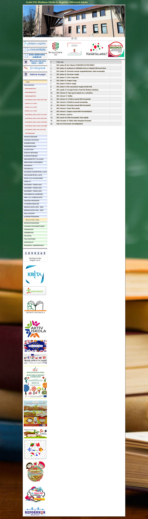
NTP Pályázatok (30, 133)
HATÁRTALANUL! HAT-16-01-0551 (36, 118)
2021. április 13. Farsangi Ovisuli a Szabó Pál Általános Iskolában (77, 90)
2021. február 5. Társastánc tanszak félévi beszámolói (73, 105)
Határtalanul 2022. (30, 96)
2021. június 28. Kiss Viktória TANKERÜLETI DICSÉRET (75, 65)
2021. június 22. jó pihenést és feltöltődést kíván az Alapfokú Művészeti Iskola (81, 68)
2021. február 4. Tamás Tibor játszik (68, 108)
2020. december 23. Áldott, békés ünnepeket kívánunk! (73, 120)
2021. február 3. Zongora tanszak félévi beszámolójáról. (74, 111)
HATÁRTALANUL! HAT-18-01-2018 (36, 99)
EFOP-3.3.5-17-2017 (31, 111)
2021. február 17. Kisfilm (64, 96)
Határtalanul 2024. (30, 92)
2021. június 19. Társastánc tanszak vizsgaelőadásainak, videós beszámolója (80, 71)
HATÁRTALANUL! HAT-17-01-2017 (36, 114)
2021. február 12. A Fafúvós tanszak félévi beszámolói (73, 99)
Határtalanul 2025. (30, 88)
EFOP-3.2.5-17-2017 (31, 107)
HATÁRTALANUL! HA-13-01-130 (35, 129)
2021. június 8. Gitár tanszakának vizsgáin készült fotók (74, 87)
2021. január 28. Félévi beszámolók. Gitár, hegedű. (72, 117)
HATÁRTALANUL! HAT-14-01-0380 (36, 126)
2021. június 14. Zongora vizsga (66, 80)
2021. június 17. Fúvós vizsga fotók (67, 77)
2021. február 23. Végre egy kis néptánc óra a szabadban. (74, 93)
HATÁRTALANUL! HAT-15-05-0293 (36, 122)
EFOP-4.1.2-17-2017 (31, 103)
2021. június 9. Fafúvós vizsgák (66, 83)
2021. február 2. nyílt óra (64, 114)
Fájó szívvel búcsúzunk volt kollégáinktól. (69, 124)
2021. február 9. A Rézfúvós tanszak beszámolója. (72, 102)
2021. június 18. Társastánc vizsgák (67, 74)
